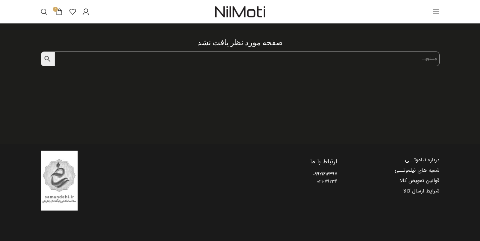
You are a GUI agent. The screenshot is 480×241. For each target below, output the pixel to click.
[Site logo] (240, 11)
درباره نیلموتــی (422, 160)
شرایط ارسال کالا (421, 191)
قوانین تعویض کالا (420, 180)
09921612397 (325, 174)
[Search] (44, 11)
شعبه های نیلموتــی (417, 170)
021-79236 (327, 181)
